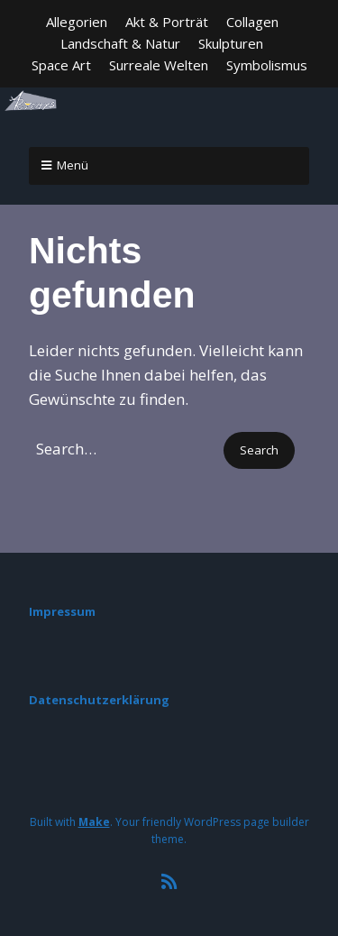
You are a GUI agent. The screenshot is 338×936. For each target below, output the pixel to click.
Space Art (61, 65)
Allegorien (76, 22)
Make (94, 822)
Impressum (62, 611)
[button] (259, 450)
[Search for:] (124, 448)
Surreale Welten (158, 65)
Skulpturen (230, 43)
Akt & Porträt (166, 22)
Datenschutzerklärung (99, 700)
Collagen (252, 22)
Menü (72, 165)
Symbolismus (266, 65)
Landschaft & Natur (120, 43)
